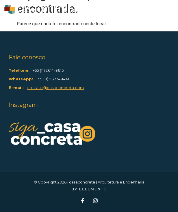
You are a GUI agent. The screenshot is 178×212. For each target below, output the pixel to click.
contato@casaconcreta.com (55, 87)
